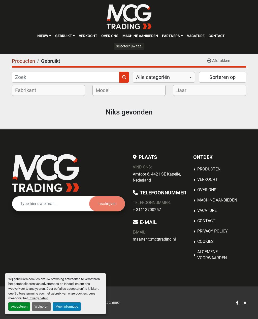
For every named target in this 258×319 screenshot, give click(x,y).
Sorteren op (222, 77)
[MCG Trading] (45, 173)
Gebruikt (63, 36)
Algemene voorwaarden (212, 254)
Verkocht (88, 36)
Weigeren (41, 306)
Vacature (196, 36)
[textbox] (29, 90)
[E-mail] (50, 203)
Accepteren (19, 306)
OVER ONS (109, 36)
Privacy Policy (212, 231)
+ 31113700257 (147, 209)
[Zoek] (65, 77)
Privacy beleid (38, 298)
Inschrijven (107, 203)
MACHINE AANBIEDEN (140, 36)
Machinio (111, 302)
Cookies (205, 241)
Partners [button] (171, 36)
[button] (44, 35)
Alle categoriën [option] (153, 77)
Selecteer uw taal (129, 46)
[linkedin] (244, 303)
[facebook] (237, 303)
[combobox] (164, 77)
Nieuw (42, 36)
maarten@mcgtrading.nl (154, 239)
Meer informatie (66, 306)
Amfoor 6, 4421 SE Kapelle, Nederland (157, 177)
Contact (217, 36)
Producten (208, 169)
